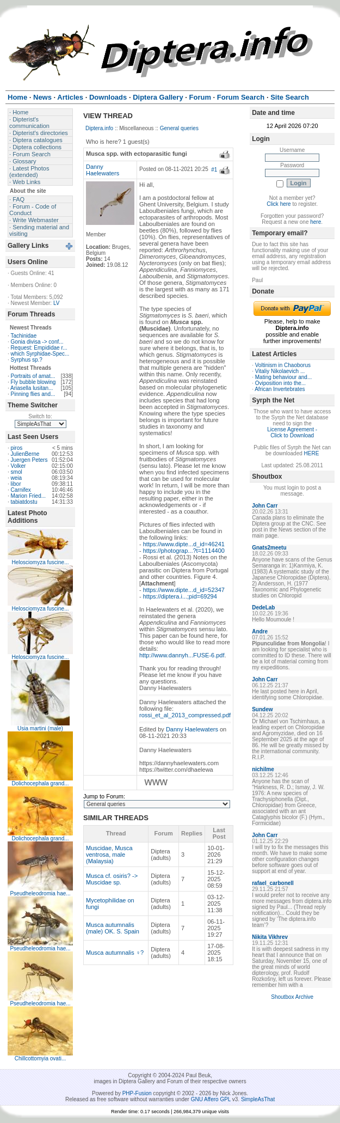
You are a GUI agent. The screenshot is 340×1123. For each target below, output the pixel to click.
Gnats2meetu (269, 548)
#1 (214, 170)
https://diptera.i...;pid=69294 (180, 596)
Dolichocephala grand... (40, 783)
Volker (18, 466)
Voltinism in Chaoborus (283, 365)
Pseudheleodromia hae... (40, 893)
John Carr (264, 506)
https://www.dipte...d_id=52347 (184, 590)
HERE (311, 453)
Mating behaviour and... (283, 377)
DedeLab (263, 608)
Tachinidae (23, 336)
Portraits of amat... (33, 376)
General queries (179, 128)
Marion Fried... (28, 496)
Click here (278, 204)
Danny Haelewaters (102, 169)
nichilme (263, 769)
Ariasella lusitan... (31, 388)
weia (16, 478)
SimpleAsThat (258, 1099)
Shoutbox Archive (292, 997)
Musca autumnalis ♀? (115, 952)
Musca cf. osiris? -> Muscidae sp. (112, 879)
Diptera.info (99, 128)
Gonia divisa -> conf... (37, 342)
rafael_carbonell (273, 883)
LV (56, 303)
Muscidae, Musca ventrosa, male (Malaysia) (109, 854)
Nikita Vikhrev (270, 937)
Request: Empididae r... (39, 348)
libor (16, 484)
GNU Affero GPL (211, 1099)
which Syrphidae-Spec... (40, 354)
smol (16, 472)
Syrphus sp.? (26, 360)
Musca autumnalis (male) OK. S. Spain (112, 928)
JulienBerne (25, 454)
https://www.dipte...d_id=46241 (184, 544)
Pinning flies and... (33, 394)
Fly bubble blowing (33, 382)
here (315, 222)
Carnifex (21, 490)
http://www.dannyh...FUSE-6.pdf (182, 655)
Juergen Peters (29, 460)
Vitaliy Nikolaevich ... (280, 371)
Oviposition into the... (280, 383)
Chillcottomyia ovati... (40, 1058)
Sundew (262, 709)
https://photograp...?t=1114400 (184, 550)
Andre (260, 631)
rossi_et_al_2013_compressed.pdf (185, 715)
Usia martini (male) (40, 728)
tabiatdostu (24, 502)
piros (17, 448)
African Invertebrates (280, 389)
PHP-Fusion (137, 1093)
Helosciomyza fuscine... (40, 562)
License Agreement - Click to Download (292, 432)
